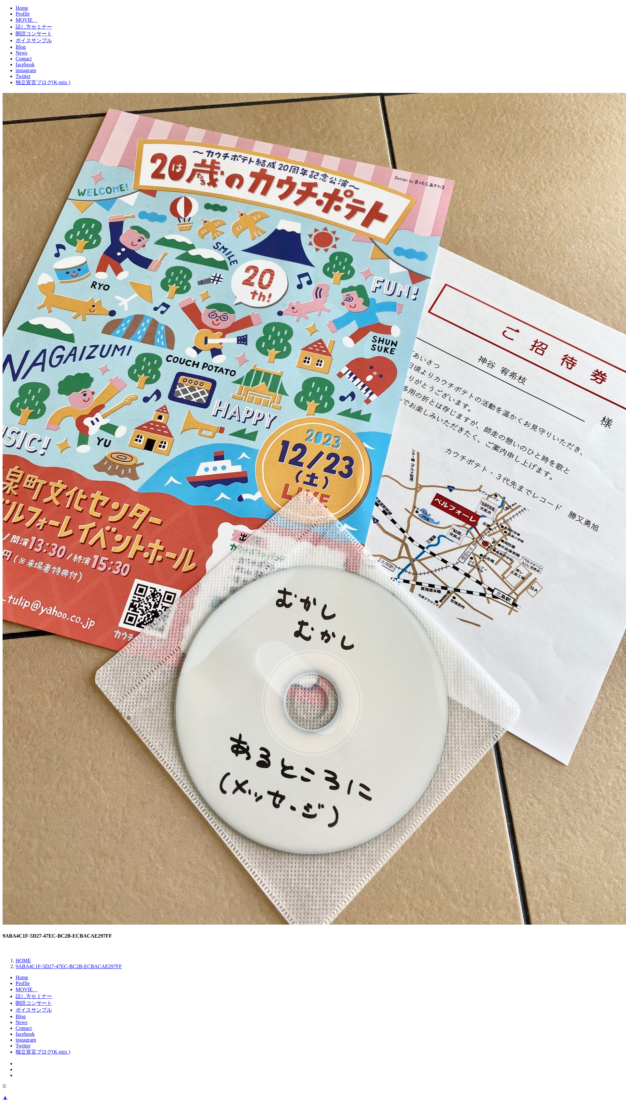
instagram (26, 70)
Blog (21, 47)
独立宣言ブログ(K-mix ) (43, 82)
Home (22, 8)
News (21, 53)
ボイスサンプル (34, 40)
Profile (23, 14)
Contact (24, 58)
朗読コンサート (34, 33)
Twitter (23, 76)
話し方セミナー (34, 27)
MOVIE (27, 20)
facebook (25, 64)
